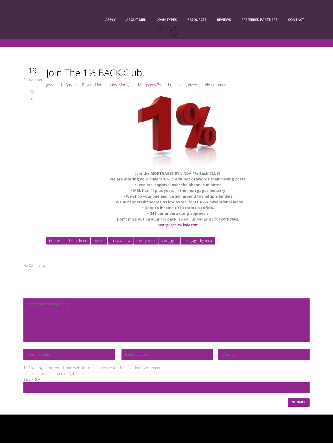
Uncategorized (185, 84)
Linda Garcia (120, 240)
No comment (216, 84)
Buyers (87, 84)
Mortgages (127, 84)
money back (145, 240)
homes (99, 240)
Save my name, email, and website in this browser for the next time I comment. (95, 367)
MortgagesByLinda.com (177, 224)
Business (73, 84)
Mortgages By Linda (154, 84)
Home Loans (106, 84)
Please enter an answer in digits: (50, 373)
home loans (78, 240)
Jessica (51, 84)
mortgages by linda (197, 240)
